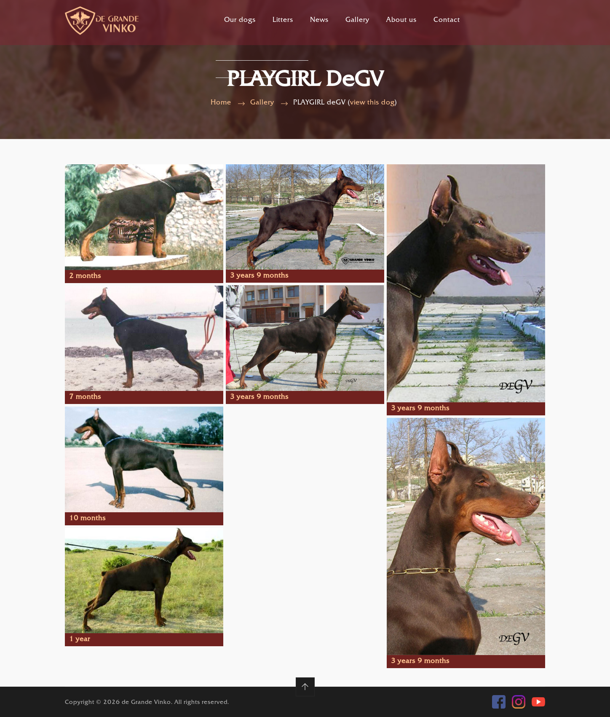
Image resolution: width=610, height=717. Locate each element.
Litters (283, 20)
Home (221, 103)
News (319, 20)
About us (401, 20)
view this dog (372, 103)
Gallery (357, 20)
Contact (446, 20)
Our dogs (240, 20)
